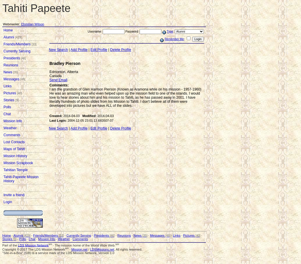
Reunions (10, 65)
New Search (58, 50)
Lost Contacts (14, 142)
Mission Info (12, 121)
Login (7, 202)
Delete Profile (120, 50)
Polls (7, 107)
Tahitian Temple (15, 170)
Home (8, 30)
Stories (11, 100)
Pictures (12, 93)
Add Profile (79, 50)
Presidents (14, 58)
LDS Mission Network (33, 245)
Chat (7, 114)
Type (170, 31)
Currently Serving (17, 51)
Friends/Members (19, 44)
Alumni (12, 37)
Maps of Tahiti (14, 149)
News (10, 72)
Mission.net (79, 249)
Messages (14, 79)
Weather (10, 128)
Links (7, 86)
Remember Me (174, 39)
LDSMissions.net (102, 249)
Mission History (15, 156)
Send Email (58, 80)
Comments (11, 135)
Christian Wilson (32, 24)
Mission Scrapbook (18, 163)
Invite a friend (13, 195)
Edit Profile (98, 50)
